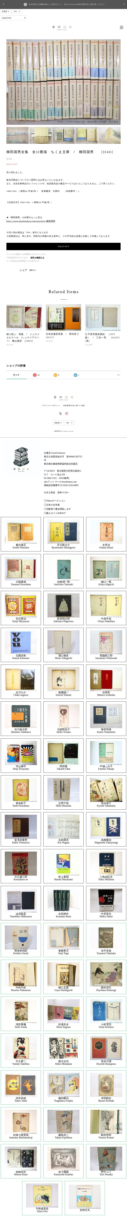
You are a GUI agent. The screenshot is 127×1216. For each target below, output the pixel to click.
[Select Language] (13, 17)
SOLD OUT (63, 246)
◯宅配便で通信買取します (57, 509)
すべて (16, 375)
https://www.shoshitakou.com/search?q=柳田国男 (30, 221)
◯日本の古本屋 (52, 505)
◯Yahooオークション (54, 501)
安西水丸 (85, 1210)
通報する (32, 270)
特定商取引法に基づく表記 (74, 405)
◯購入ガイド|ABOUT (55, 513)
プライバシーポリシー (51, 405)
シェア (23, 270)
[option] (63, 82)
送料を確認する (37, 257)
